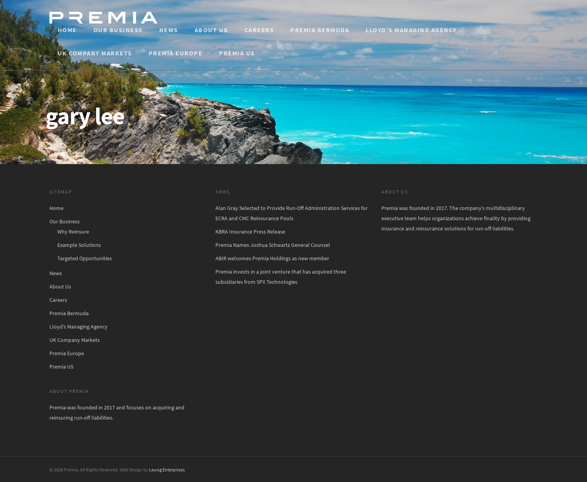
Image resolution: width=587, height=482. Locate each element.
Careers (259, 30)
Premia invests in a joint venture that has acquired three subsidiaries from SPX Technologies (280, 276)
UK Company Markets (95, 53)
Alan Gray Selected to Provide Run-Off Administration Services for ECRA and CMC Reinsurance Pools (291, 213)
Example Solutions (79, 244)
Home (67, 30)
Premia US (237, 53)
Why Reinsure (73, 231)
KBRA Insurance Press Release (250, 231)
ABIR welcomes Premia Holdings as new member (272, 258)
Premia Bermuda (319, 30)
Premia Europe (176, 53)
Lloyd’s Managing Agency (411, 30)
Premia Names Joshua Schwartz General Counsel (272, 244)
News (168, 30)
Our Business (118, 30)
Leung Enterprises (167, 470)
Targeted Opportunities (84, 258)
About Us (211, 30)
